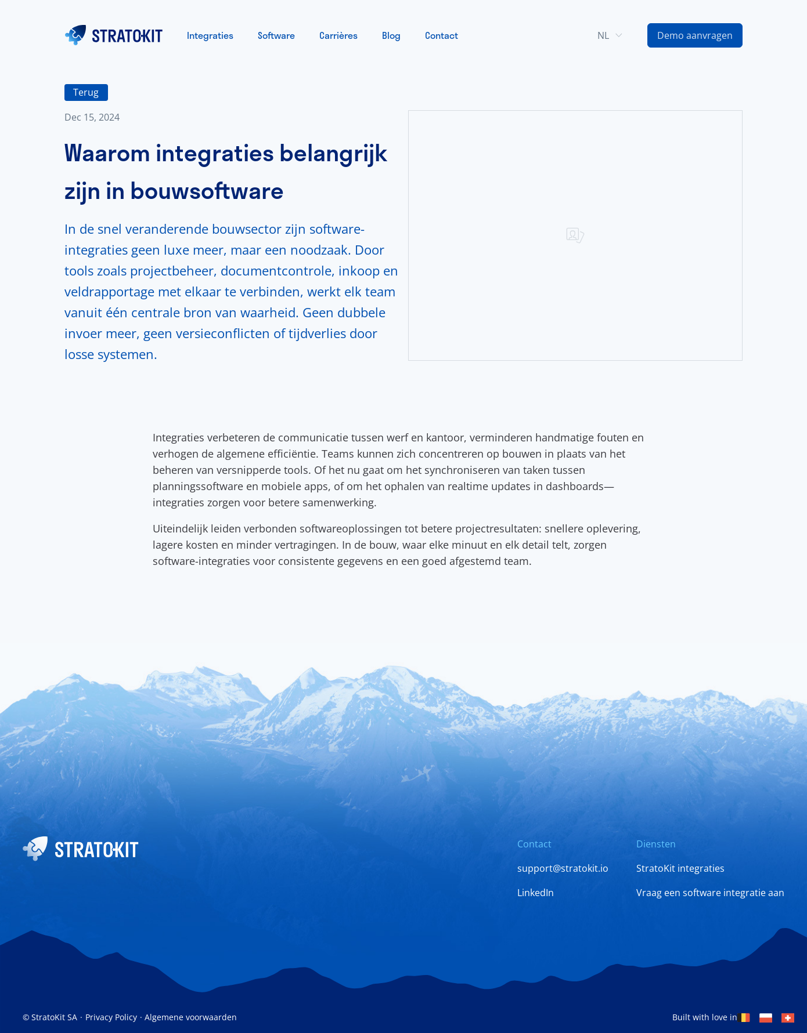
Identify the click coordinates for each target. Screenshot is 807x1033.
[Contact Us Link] (695, 35)
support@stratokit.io (562, 868)
